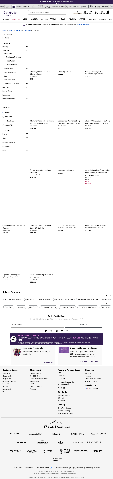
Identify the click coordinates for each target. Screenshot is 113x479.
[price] (15, 150)
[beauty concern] (15, 142)
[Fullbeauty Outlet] (56, 459)
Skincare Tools (9, 80)
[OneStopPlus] (14, 434)
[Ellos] (61, 442)
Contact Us (6, 373)
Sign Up (83, 324)
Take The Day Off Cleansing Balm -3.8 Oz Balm (42, 227)
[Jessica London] (98, 434)
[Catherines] (77, 434)
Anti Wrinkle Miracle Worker (88, 299)
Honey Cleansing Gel (97, 73)
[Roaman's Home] (10, 13)
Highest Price (9, 121)
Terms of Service (76, 477)
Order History (34, 381)
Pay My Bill (61, 378)
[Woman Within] (35, 434)
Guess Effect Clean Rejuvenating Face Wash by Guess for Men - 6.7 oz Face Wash (97, 173)
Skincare (19, 30)
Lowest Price (9, 125)
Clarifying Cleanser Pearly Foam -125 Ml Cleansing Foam (42, 123)
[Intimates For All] (48, 451)
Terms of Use (29, 467)
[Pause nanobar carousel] (54, 3)
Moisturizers (8, 68)
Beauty (11, 30)
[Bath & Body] (27, 91)
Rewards (33, 389)
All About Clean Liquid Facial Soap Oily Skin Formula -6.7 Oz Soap (97, 123)
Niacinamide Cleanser (66, 170)
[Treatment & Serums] (27, 83)
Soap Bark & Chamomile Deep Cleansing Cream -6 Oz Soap (70, 123)
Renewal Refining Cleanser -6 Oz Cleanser (15, 227)
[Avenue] (21, 442)
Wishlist (32, 384)
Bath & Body (7, 91)
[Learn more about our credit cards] (83, 362)
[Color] (15, 138)
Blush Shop (29, 299)
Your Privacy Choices (44, 467)
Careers (88, 376)
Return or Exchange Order (39, 378)
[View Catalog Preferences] (48, 362)
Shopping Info (7, 376)
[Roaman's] (56, 434)
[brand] (15, 134)
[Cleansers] (27, 53)
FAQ (4, 392)
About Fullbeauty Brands (93, 378)
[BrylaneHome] (81, 451)
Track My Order (35, 376)
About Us (88, 373)
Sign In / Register (35, 373)
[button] (59, 1)
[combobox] (47, 12)
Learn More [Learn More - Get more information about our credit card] (61, 375)
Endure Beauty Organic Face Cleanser (42, 172)
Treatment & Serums (11, 83)
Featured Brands (9, 99)
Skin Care (32, 307)
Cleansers (27, 30)
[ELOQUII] (94, 442)
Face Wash (10, 61)
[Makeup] (27, 46)
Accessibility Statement (93, 467)
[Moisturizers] (27, 68)
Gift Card (61, 398)
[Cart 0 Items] (109, 12)
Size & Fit (5, 386)
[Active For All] (32, 451)
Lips (5, 76)
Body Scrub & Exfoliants (87, 307)
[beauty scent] (15, 146)
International (7, 389)
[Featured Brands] (27, 98)
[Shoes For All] (64, 451)
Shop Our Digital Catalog (66, 413)
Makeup (5, 47)
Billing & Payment (8, 384)
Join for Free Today (83, 24)
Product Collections (91, 381)
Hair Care (6, 87)
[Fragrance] (27, 95)
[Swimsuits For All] (15, 451)
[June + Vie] (77, 442)
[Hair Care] (27, 87)
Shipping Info (7, 378)
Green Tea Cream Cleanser (97, 226)
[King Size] (97, 451)
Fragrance (6, 95)
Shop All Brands (44, 299)
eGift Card (61, 400)
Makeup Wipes (11, 65)
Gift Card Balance (63, 395)
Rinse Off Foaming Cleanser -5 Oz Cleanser (42, 277)
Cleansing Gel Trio (64, 72)
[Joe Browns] (42, 442)
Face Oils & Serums (67, 307)
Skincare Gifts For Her (13, 299)
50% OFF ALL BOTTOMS (48, 1)
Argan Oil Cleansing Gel (15, 276)
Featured (8, 112)
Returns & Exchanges (9, 381)
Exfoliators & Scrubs (13, 57)
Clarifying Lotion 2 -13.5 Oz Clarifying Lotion (42, 74)
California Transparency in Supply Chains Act (69, 467)
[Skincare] (27, 50)
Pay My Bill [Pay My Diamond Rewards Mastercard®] (61, 388)
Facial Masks (105, 307)
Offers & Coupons (36, 386)
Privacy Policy (17, 467)
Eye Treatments (10, 72)
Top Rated (8, 117)
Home (4, 30)
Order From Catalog (64, 408)
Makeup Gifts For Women (63, 299)
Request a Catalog (64, 411)
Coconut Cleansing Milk (70, 226)
